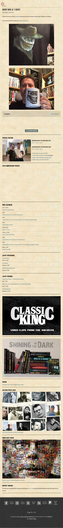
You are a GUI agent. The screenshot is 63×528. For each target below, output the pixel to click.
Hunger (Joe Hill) (6, 249)
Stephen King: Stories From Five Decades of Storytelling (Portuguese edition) (20, 244)
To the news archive (31, 131)
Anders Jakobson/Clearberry (27, 516)
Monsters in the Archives (8, 210)
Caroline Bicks (5, 258)
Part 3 (41, 143)
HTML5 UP (49, 516)
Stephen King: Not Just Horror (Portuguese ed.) (13, 239)
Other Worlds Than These (8, 234)
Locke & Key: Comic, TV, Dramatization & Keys (13, 279)
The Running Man (6, 289)
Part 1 (33, 143)
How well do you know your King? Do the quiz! (12, 432)
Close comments (55, 114)
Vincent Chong (32, 519)
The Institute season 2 (7, 225)
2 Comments (7, 114)
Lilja (29, 512)
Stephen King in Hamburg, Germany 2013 (41, 157)
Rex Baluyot (5, 263)
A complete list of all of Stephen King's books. (13, 384)
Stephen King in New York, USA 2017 (40, 159)
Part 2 (37, 143)
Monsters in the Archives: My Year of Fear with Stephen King (16, 284)
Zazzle (20, 20)
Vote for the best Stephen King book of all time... (13, 480)
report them (31, 488)
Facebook (17, 16)
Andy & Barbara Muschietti (8, 268)
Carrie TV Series (6, 229)
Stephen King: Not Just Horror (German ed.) (12, 215)
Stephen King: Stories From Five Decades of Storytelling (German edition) (19, 220)
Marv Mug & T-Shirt (11, 9)
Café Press (25, 20)
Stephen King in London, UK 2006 (40, 153)
